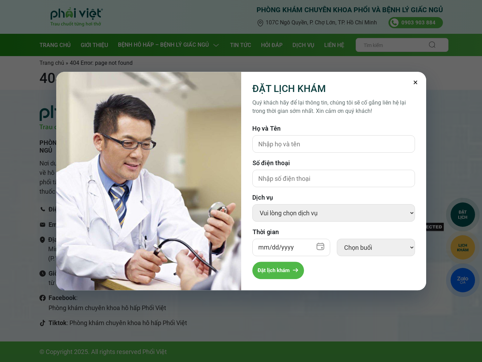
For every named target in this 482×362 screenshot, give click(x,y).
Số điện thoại (271, 163)
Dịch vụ (262, 197)
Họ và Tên (266, 128)
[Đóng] (415, 82)
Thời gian (265, 232)
